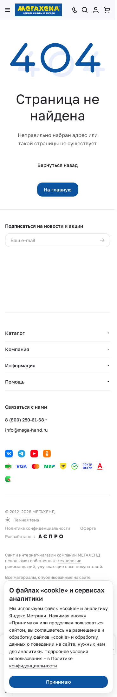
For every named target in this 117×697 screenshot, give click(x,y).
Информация (20, 365)
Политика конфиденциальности (37, 528)
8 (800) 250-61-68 (24, 419)
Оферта (88, 528)
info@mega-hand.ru (26, 430)
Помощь (14, 381)
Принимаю (58, 682)
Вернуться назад (57, 165)
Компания (17, 349)
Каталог (15, 333)
